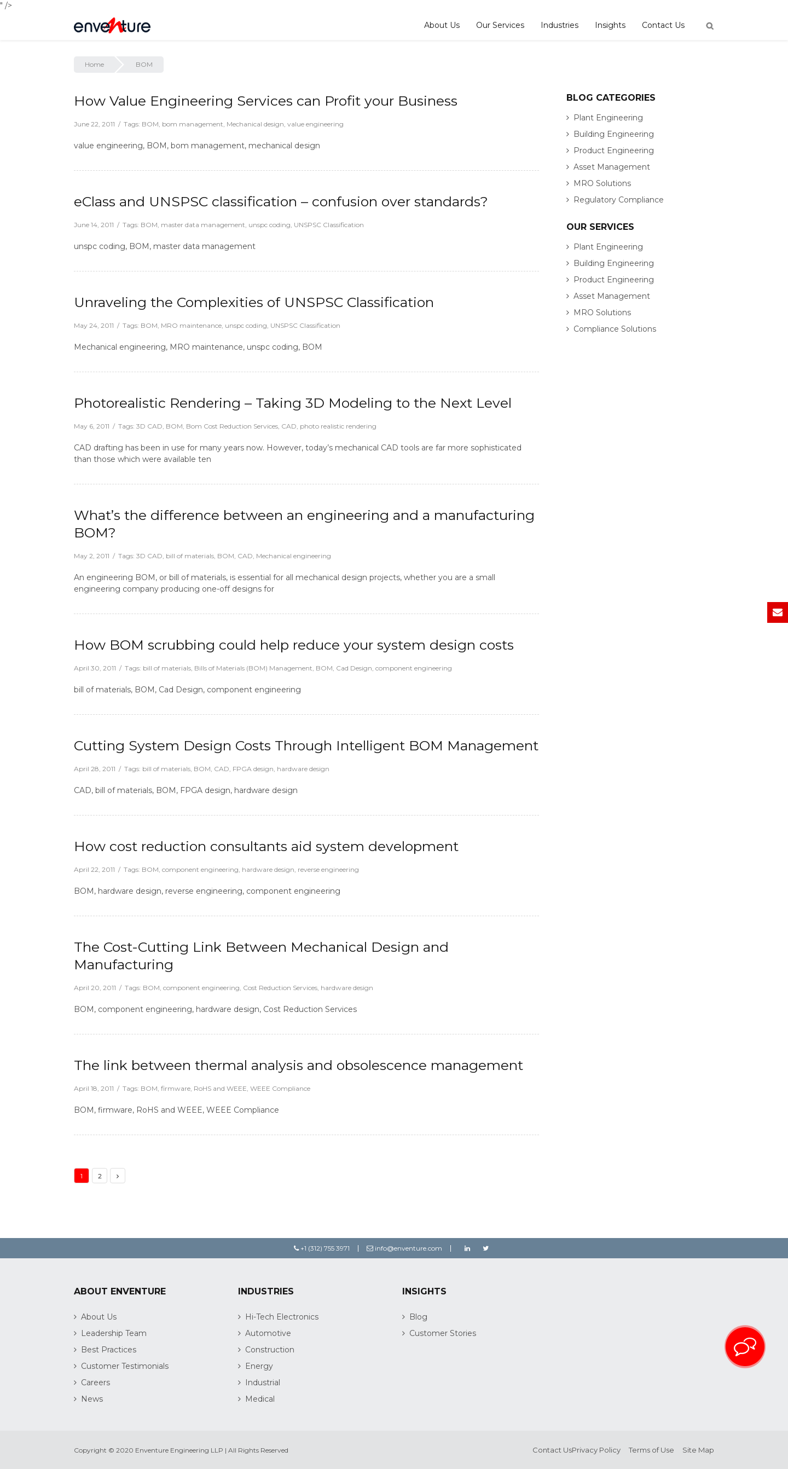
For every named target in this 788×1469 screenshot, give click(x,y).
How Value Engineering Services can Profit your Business (265, 100)
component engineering (413, 668)
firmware (175, 1088)
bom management (192, 124)
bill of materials (190, 556)
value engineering (315, 124)
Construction (269, 1350)
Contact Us (663, 25)
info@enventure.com (404, 1248)
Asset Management (611, 167)
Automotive (268, 1333)
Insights (610, 25)
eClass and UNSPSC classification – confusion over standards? (281, 201)
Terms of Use (651, 1449)
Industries (559, 25)
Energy (259, 1366)
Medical (260, 1399)
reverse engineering (328, 869)
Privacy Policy (596, 1449)
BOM (150, 124)
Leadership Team (114, 1333)
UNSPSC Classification (329, 225)
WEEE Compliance (280, 1088)
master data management (203, 225)
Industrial (262, 1382)
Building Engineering (613, 134)
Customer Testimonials (125, 1366)
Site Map (698, 1449)
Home (94, 64)
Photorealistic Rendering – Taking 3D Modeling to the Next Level (293, 403)
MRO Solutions (602, 183)
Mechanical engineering (293, 556)
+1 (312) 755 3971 (322, 1248)
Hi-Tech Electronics (281, 1317)
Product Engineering (613, 150)
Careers (95, 1382)
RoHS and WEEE (220, 1088)
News (92, 1399)
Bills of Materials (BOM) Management (253, 668)
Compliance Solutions (614, 329)
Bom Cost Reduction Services (232, 426)
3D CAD (149, 426)
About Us (442, 25)
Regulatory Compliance (618, 200)
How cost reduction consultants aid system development (266, 846)
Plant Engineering (608, 118)
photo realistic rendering (338, 426)
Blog (418, 1317)
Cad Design (354, 668)
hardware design (303, 769)
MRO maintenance (191, 325)
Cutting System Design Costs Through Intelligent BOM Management (306, 745)
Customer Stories (442, 1333)
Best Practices (108, 1350)
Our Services (500, 25)
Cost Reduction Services (280, 988)
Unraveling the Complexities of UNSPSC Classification (254, 302)
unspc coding (269, 225)
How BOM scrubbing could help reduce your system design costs (294, 645)
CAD (289, 426)
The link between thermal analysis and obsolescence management (298, 1065)
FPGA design (253, 769)
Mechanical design (255, 124)
